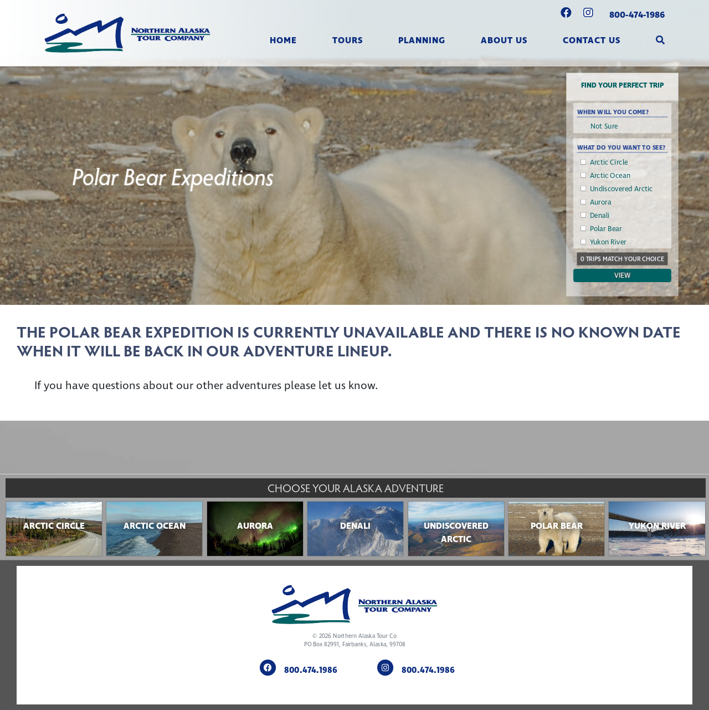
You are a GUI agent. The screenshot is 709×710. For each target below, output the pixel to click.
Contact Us (591, 40)
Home (283, 40)
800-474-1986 (637, 15)
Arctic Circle (609, 162)
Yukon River (608, 242)
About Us (504, 40)
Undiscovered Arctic (621, 189)
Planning (421, 40)
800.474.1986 (310, 671)
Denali (600, 215)
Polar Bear (606, 229)
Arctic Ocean (610, 175)
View (622, 275)
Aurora (601, 202)
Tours (347, 40)
